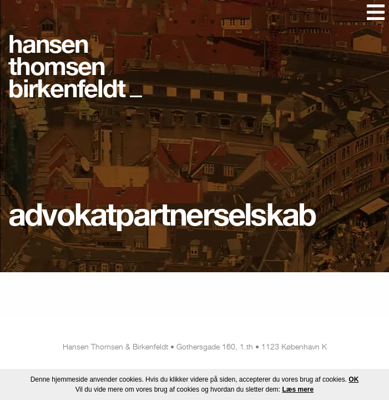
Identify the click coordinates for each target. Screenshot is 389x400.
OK (353, 379)
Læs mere (298, 389)
